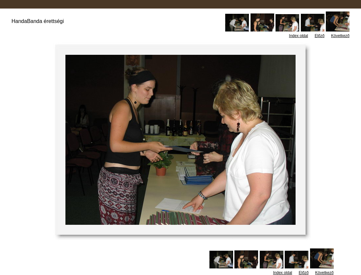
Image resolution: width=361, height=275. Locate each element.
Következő (340, 35)
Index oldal (298, 35)
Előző (320, 35)
